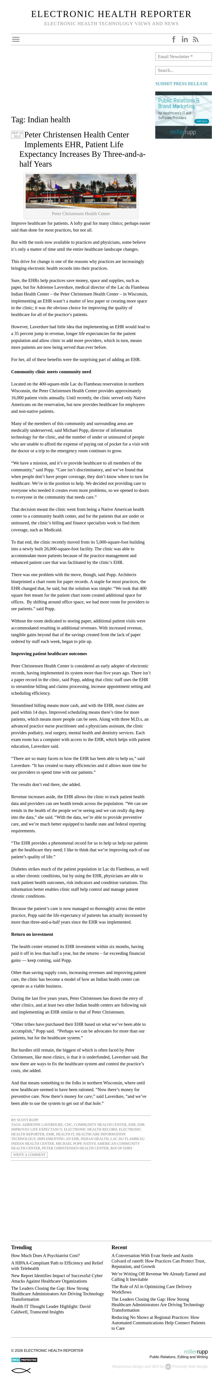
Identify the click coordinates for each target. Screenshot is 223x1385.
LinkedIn (184, 39)
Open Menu (16, 39)
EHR (132, 1125)
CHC (68, 1125)
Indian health (94, 1139)
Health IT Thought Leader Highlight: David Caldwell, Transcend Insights (51, 1309)
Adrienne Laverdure (42, 1125)
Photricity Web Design (190, 1366)
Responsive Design (128, 1366)
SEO (155, 1366)
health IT (65, 1134)
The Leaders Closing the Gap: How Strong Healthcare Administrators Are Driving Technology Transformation (57, 1294)
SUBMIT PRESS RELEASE (181, 83)
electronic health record (90, 1129)
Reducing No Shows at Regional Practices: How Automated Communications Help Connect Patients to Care (158, 1323)
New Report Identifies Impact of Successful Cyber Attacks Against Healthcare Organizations (57, 1278)
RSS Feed (195, 39)
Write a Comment (30, 1155)
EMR (50, 1134)
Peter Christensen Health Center (75, 1148)
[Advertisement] (81, 83)
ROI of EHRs (121, 1148)
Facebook (174, 39)
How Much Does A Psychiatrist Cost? (45, 1255)
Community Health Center (100, 1125)
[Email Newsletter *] (183, 56)
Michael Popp (68, 1144)
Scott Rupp (27, 1120)
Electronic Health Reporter (111, 14)
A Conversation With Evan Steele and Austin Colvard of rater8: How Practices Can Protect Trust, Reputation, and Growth (158, 1261)
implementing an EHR (58, 1139)
